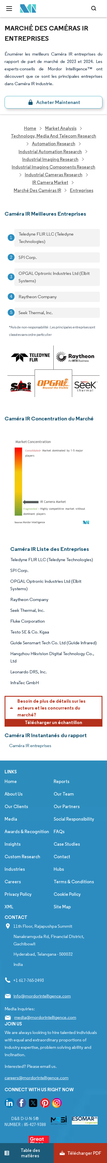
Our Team (64, 794)
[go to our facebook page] (21, 1104)
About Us (14, 794)
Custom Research (22, 856)
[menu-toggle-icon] (9, 9)
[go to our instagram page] (57, 1104)
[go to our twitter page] (33, 1104)
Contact (62, 856)
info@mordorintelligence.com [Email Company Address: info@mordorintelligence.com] (42, 996)
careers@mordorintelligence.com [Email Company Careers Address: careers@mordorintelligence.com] (36, 1077)
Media (11, 819)
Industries (15, 869)
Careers (13, 881)
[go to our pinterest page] (45, 1104)
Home (11, 781)
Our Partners (67, 806)
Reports (61, 781)
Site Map (62, 906)
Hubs (59, 869)
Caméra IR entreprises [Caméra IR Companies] (30, 745)
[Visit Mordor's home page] (27, 8)
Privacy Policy (18, 894)
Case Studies (67, 844)
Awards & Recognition (27, 831)
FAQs (59, 831)
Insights (13, 844)
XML (9, 906)
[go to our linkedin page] (9, 1104)
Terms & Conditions (74, 881)
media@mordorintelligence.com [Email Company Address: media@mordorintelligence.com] (45, 1017)
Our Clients (16, 806)
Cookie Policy (67, 894)
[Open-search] (94, 8)
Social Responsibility (74, 819)
